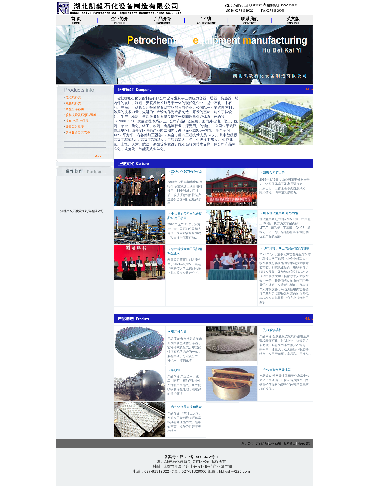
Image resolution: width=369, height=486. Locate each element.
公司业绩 (275, 443)
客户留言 (289, 443)
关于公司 (247, 443)
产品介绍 (262, 443)
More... (100, 156)
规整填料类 (73, 103)
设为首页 (237, 5)
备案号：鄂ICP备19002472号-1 (191, 456)
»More (308, 89)
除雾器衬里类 (75, 127)
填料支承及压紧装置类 (81, 115)
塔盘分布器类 (75, 109)
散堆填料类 (73, 97)
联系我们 (304, 443)
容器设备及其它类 (78, 133)
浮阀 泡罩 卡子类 (77, 121)
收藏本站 (255, 5)
